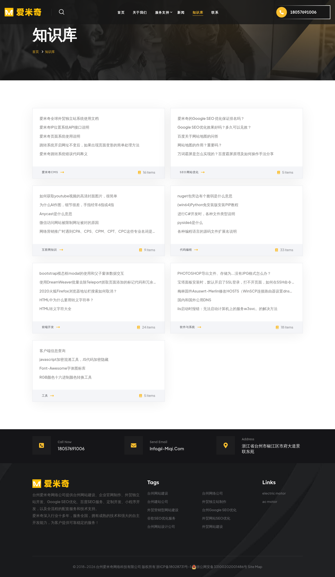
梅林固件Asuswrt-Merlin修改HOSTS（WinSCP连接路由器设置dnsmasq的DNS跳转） (250, 293)
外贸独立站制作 (214, 501)
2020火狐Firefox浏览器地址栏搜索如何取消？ (78, 293)
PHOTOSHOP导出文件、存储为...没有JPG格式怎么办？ (224, 275)
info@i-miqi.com (167, 448)
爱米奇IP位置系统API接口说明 (64, 127)
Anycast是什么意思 (56, 216)
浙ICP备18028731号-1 (173, 566)
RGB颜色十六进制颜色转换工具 (66, 379)
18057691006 (71, 448)
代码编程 (189, 252)
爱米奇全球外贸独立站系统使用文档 (69, 118)
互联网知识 (52, 252)
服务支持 (162, 12)
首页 (121, 12)
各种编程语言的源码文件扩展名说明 (207, 233)
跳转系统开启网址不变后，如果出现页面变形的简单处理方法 (89, 145)
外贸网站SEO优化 (216, 518)
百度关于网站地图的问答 (198, 136)
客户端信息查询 (52, 352)
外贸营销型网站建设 (162, 510)
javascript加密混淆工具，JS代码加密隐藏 (74, 361)
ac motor (269, 501)
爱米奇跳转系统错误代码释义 (64, 153)
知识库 (198, 12)
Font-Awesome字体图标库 (63, 370)
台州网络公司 (212, 493)
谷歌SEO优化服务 (161, 518)
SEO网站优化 (192, 172)
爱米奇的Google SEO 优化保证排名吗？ (211, 118)
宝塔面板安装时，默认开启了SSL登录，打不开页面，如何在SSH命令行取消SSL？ (245, 284)
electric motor (274, 493)
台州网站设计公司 (161, 526)
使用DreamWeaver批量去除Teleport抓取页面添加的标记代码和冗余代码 (100, 284)
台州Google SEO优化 (219, 510)
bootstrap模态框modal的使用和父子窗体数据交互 (82, 275)
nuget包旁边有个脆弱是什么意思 (205, 198)
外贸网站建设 (212, 526)
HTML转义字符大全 (55, 310)
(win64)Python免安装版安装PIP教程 (208, 207)
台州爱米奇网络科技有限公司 (118, 566)
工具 (48, 398)
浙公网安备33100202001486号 (219, 566)
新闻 (180, 12)
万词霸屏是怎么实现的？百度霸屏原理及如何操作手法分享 (226, 153)
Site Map (255, 566)
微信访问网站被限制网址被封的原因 (69, 224)
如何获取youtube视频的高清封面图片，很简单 (78, 198)
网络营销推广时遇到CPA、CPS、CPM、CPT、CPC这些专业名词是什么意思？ (105, 233)
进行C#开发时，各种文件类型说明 (206, 216)
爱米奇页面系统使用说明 (60, 136)
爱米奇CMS (53, 172)
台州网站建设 (157, 493)
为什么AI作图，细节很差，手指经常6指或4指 (77, 207)
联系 (214, 12)
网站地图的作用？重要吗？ (200, 145)
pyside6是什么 (190, 224)
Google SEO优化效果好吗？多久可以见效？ (214, 127)
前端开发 (51, 329)
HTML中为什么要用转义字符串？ (67, 302)
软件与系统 (190, 329)
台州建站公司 (157, 501)
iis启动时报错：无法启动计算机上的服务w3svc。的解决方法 (228, 310)
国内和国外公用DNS (194, 302)
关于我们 (140, 12)
